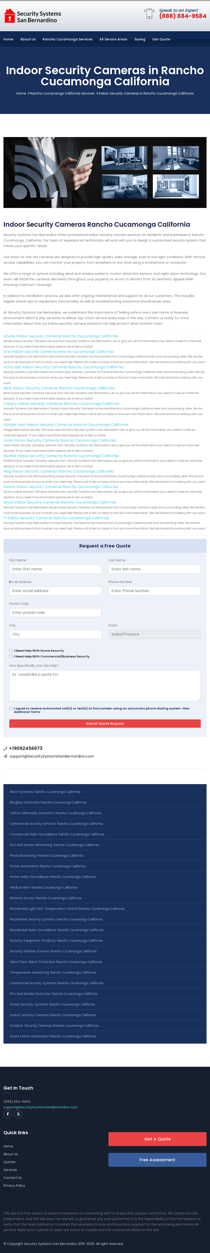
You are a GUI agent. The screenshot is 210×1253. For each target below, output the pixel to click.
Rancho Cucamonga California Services (62, 93)
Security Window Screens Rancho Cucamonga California (53, 951)
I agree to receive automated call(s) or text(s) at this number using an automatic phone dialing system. (101, 710)
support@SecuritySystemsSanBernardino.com (52, 756)
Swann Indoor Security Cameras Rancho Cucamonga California (60, 486)
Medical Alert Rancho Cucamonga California (43, 887)
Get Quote (161, 39)
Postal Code (19, 603)
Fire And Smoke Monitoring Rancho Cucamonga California (54, 844)
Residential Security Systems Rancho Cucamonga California (56, 919)
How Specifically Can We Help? (34, 665)
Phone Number (120, 582)
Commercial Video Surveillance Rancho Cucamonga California (57, 834)
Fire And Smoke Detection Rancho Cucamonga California (54, 993)
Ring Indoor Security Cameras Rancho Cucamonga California (58, 471)
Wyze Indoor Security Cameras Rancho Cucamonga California (59, 502)
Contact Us (12, 1177)
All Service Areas (113, 39)
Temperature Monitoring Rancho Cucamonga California (53, 972)
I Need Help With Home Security (39, 650)
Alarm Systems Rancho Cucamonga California (45, 791)
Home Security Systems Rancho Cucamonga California (52, 1004)
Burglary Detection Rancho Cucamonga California (48, 802)
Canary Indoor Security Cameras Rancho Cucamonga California (61, 403)
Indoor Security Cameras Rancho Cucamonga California (53, 1014)
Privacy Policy (14, 1185)
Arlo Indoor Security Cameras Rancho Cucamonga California (58, 351)
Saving (139, 39)
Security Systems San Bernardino (50, 1243)
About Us (28, 39)
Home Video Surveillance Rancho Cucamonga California (53, 876)
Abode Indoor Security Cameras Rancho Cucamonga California (60, 336)
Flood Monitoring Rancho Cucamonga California (46, 855)
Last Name (117, 560)
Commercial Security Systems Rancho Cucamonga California (56, 983)
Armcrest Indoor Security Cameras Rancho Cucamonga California (63, 367)
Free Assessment (157, 1160)
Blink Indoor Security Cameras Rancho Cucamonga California (58, 388)
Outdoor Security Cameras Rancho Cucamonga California (54, 1025)
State (112, 625)
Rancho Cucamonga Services (68, 39)
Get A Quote (157, 1139)
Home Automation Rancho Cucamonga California (48, 866)
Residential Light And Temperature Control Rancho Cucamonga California (67, 908)
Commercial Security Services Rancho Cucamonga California (56, 823)
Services (10, 1169)
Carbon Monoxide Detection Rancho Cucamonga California (55, 812)
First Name (17, 560)
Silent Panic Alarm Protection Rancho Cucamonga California (56, 961)
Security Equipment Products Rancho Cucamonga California (56, 940)
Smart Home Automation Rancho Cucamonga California (53, 1036)
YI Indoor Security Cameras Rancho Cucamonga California (56, 518)
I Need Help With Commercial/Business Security (52, 656)
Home (8, 39)
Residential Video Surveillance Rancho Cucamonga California (56, 929)
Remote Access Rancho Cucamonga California (45, 897)
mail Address (20, 582)
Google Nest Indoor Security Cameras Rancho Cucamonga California (65, 424)
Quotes (9, 1162)
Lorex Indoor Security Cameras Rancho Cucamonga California (59, 440)
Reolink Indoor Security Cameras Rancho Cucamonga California (61, 455)
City (12, 625)
